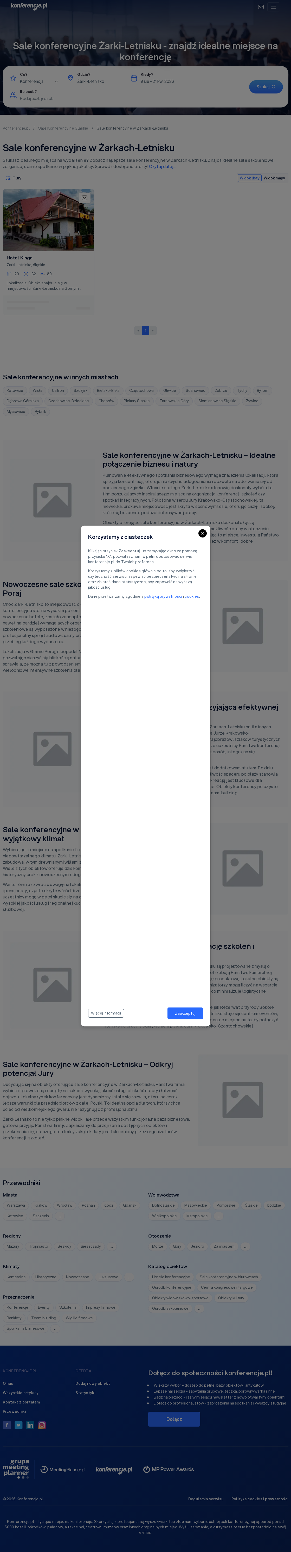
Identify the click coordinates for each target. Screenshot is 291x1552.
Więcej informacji (106, 1013)
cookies (192, 596)
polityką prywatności (163, 596)
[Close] (202, 533)
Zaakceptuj (185, 1013)
